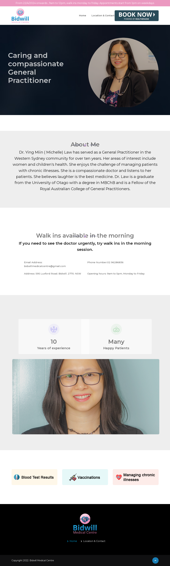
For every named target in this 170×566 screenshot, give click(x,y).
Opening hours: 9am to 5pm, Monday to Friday (116, 273)
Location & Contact (103, 15)
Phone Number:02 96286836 (105, 262)
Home (82, 15)
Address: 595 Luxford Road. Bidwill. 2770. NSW (52, 273)
